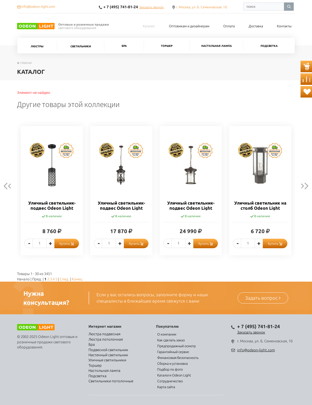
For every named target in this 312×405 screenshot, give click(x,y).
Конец (77, 279)
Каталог (149, 26)
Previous (11, 186)
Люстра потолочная (105, 339)
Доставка (256, 26)
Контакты (284, 26)
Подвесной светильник (108, 350)
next (300, 186)
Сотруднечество (170, 381)
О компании (166, 334)
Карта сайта (166, 387)
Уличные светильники (107, 360)
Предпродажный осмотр (176, 346)
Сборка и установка (172, 363)
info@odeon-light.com (256, 350)
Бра (124, 45)
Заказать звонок (151, 7)
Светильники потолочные (110, 381)
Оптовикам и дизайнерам (189, 26)
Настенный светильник (108, 355)
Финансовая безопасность (177, 358)
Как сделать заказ (171, 340)
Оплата (229, 26)
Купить (66, 244)
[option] (52, 194)
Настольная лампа (216, 45)
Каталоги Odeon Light (174, 375)
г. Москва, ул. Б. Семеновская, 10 (201, 7)
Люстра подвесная (104, 334)
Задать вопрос (263, 298)
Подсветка (269, 45)
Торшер (167, 45)
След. (64, 279)
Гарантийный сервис (173, 352)
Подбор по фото (170, 369)
